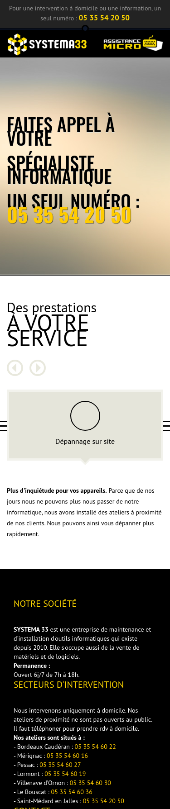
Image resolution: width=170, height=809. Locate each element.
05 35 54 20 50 (104, 18)
